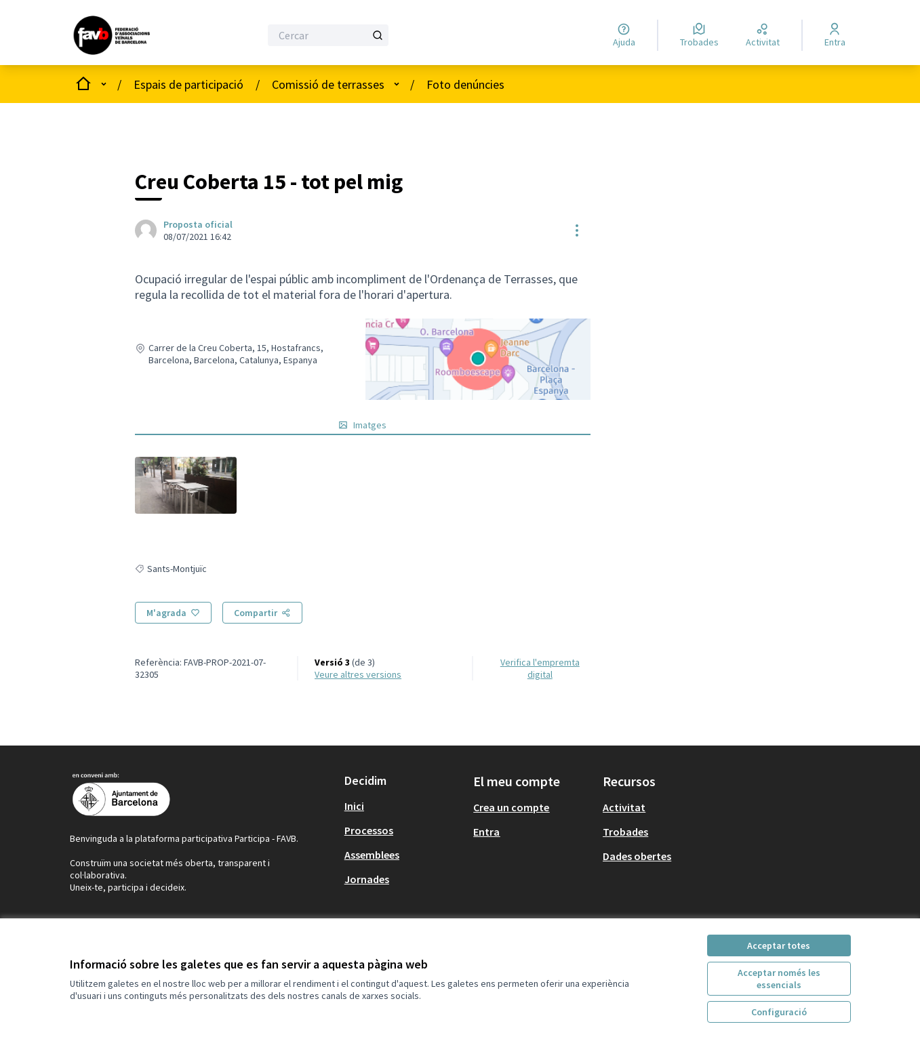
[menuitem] (403, 806)
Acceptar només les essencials (779, 978)
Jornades (366, 879)
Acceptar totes (778, 945)
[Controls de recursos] (577, 230)
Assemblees (371, 854)
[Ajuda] (624, 35)
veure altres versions (358, 674)
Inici (354, 806)
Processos (368, 830)
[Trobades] (699, 35)
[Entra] (835, 35)
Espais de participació (188, 84)
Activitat (624, 807)
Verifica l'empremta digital (540, 668)
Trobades (625, 831)
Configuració (779, 1012)
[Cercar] (328, 35)
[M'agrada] (173, 613)
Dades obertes (637, 856)
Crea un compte (511, 807)
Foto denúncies (465, 84)
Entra (486, 831)
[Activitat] (762, 35)
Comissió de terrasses (328, 84)
